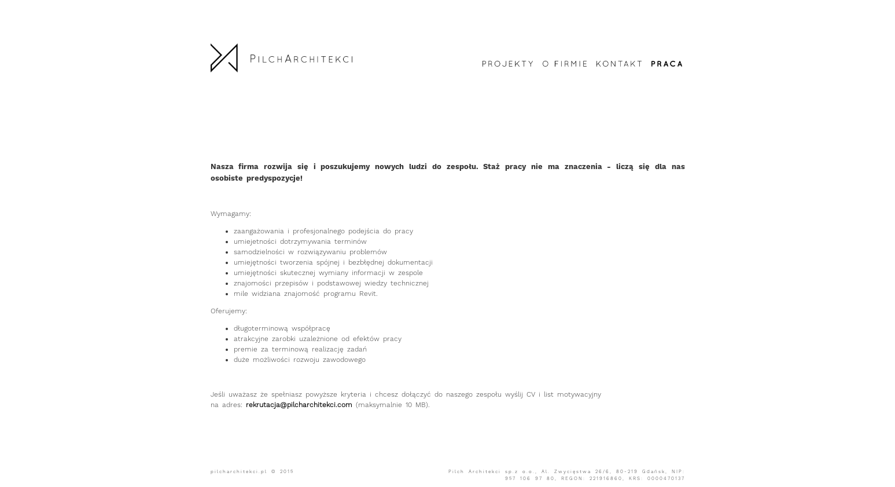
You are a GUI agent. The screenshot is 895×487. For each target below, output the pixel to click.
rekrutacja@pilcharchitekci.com (299, 405)
